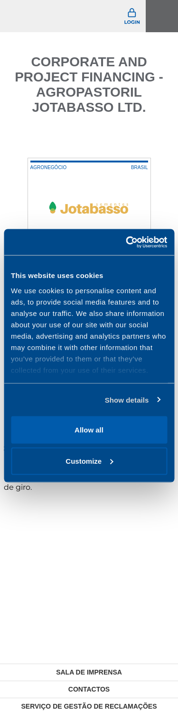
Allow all (89, 430)
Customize (89, 461)
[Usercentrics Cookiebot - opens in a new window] (126, 242)
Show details (127, 400)
